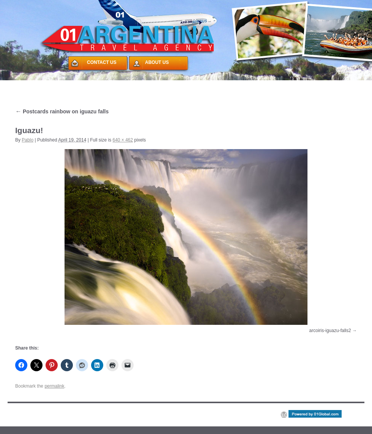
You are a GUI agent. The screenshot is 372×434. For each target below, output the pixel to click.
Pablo (27, 140)
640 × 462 (122, 140)
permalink (54, 386)
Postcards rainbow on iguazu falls (62, 111)
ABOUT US (157, 62)
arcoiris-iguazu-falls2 (330, 330)
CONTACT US (102, 62)
